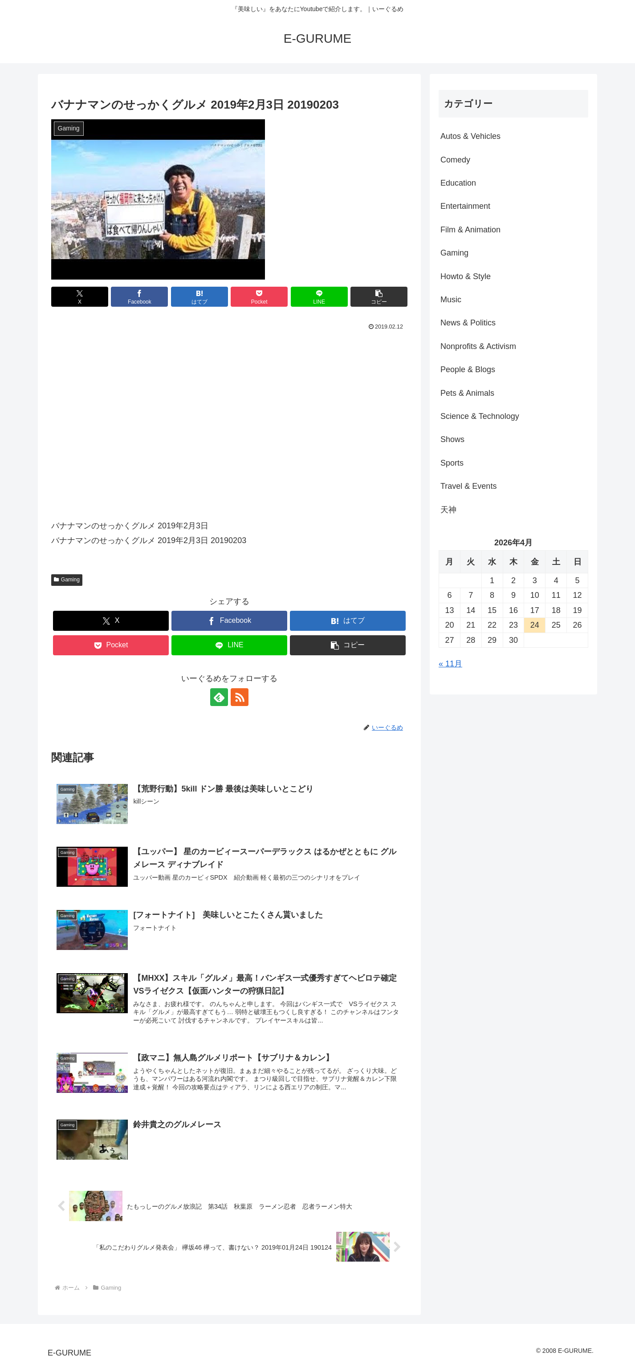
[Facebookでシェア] (139, 297)
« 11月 (450, 663)
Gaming (67, 579)
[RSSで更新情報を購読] (239, 697)
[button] (378, 297)
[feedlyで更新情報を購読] (219, 697)
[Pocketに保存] (259, 297)
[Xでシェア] (79, 297)
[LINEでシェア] (319, 297)
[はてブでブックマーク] (199, 297)
